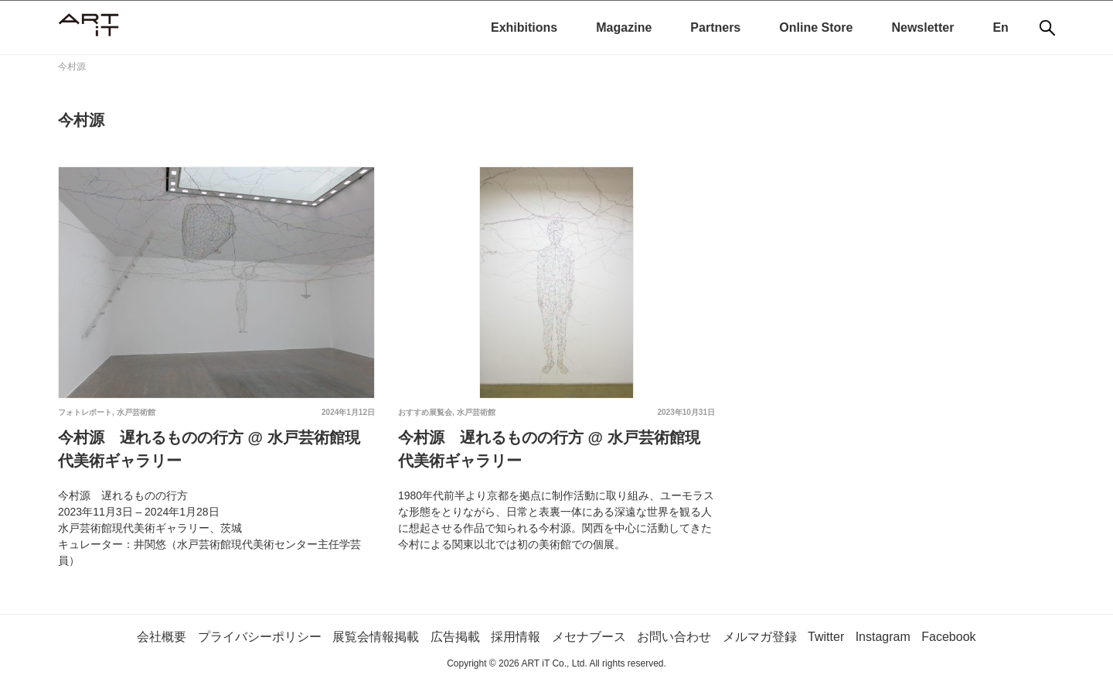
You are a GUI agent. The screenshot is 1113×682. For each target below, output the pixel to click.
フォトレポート (85, 412)
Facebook (948, 636)
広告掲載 (455, 636)
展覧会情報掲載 (375, 636)
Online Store (816, 27)
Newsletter (922, 27)
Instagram (883, 636)
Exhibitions (524, 27)
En (1000, 27)
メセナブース (589, 636)
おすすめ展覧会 (425, 412)
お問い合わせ (674, 636)
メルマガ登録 (760, 636)
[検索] (1047, 28)
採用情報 (515, 636)
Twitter (826, 636)
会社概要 (161, 636)
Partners (715, 27)
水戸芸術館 (136, 412)
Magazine (624, 27)
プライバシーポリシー (260, 636)
